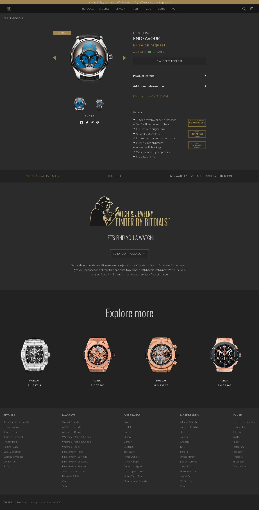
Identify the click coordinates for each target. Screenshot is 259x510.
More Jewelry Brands (135, 481)
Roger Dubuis (131, 456)
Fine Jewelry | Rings (73, 451)
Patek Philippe (131, 461)
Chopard (185, 441)
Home (5, 18)
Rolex (127, 422)
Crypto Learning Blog (244, 422)
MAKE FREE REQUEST (169, 61)
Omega (127, 436)
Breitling (128, 446)
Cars (65, 481)
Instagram (238, 446)
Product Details (169, 75)
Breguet (128, 431)
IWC (182, 446)
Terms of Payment (13, 436)
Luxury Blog (239, 426)
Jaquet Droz (186, 476)
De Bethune (186, 481)
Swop (65, 486)
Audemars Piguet (133, 466)
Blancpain (185, 436)
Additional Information (169, 86)
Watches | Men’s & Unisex (76, 436)
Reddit (236, 441)
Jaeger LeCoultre (189, 426)
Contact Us (10, 461)
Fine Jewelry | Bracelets (75, 461)
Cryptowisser (240, 466)
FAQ (6, 466)
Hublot (127, 426)
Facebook (238, 451)
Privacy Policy (11, 441)
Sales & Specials (70, 422)
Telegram (237, 431)
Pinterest (238, 456)
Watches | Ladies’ (71, 446)
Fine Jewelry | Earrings (74, 456)
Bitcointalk (238, 461)
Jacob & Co (186, 466)
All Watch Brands (71, 426)
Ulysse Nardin (187, 456)
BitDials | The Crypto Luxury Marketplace (28, 502)
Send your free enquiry (129, 253)
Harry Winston (188, 471)
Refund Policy (11, 446)
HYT (182, 431)
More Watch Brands (135, 476)
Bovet (183, 486)
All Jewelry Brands (72, 431)
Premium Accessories (74, 471)
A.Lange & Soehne (189, 422)
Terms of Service (12, 431)
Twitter (236, 436)
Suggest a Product (13, 456)
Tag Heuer (129, 451)
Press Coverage (12, 426)
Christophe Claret (134, 471)
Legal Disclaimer (12, 451)
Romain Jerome (188, 461)
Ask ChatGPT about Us (16, 422)
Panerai (184, 451)
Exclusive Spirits (70, 476)
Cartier (128, 441)
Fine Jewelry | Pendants (75, 466)
